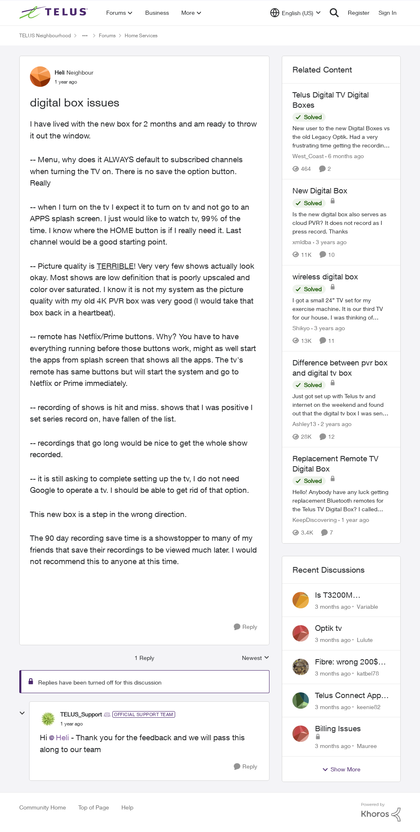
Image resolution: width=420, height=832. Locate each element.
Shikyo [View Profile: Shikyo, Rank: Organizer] (301, 327)
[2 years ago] (335, 423)
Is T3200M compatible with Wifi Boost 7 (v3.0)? (350, 595)
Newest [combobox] (255, 658)
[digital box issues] (71, 724)
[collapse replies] (22, 713)
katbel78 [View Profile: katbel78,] (368, 673)
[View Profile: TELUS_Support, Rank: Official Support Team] (48, 719)
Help (127, 807)
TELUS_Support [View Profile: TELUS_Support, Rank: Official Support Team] (81, 714)
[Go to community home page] (54, 12)
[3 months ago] (333, 606)
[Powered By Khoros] (381, 812)
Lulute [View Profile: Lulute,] (365, 639)
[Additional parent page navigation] (85, 35)
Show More (341, 769)
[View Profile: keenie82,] (300, 700)
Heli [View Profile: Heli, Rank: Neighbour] (59, 72)
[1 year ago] (353, 520)
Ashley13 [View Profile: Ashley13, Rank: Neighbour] (304, 423)
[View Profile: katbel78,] (300, 667)
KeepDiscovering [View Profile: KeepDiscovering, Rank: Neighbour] (314, 520)
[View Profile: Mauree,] (300, 733)
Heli (62, 737)
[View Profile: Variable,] (300, 600)
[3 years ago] (330, 242)
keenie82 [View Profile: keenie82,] (369, 706)
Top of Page (93, 807)
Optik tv (328, 628)
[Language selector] (295, 13)
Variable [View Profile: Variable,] (367, 606)
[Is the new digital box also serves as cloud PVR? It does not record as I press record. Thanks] (341, 223)
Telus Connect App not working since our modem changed (352, 696)
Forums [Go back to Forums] (107, 35)
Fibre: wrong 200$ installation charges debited (348, 662)
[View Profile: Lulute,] (300, 633)
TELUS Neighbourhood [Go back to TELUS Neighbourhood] (45, 35)
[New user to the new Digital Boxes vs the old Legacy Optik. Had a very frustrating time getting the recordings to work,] (341, 137)
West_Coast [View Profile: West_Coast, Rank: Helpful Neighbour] (308, 155)
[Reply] (245, 627)
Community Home (42, 807)
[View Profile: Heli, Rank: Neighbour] (40, 76)
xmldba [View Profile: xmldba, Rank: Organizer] (301, 241)
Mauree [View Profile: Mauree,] (367, 745)
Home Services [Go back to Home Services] (141, 35)
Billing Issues (338, 728)
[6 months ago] (344, 156)
